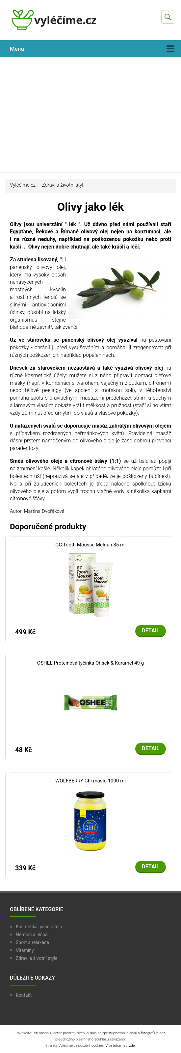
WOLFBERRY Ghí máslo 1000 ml (90, 781)
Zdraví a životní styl (62, 185)
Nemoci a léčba (32, 934)
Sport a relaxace (32, 942)
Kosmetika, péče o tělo (39, 926)
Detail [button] (150, 630)
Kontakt (24, 995)
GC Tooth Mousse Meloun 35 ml (90, 545)
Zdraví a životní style (36, 958)
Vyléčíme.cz (23, 185)
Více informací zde (120, 1045)
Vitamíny (25, 950)
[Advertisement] (90, 107)
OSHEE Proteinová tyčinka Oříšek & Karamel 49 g (90, 663)
